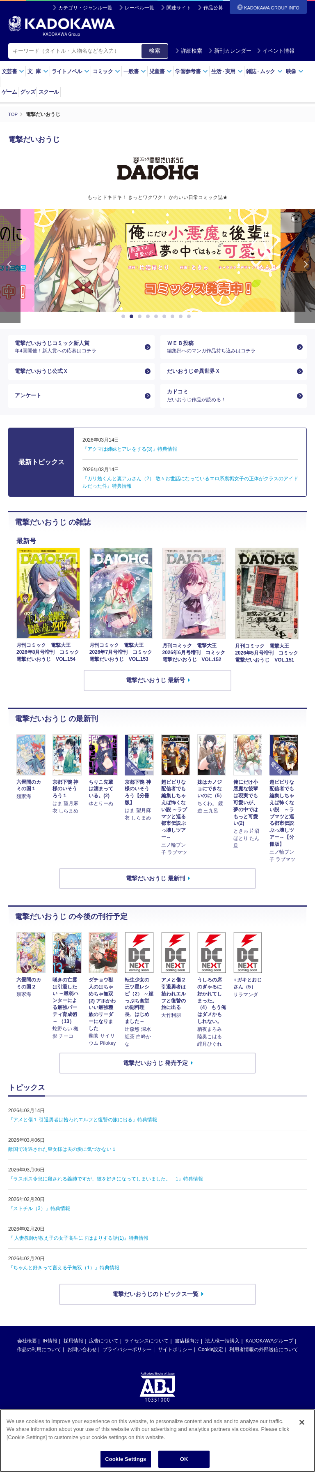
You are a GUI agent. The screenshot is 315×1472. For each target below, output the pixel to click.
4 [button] (149, 317)
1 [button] (124, 317)
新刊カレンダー (229, 51)
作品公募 (213, 8)
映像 (295, 71)
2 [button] (133, 317)
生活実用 (227, 71)
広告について (104, 1351)
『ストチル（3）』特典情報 (39, 1218)
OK (184, 1459)
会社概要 (27, 1351)
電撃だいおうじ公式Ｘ (43, 376)
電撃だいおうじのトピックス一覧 (155, 1304)
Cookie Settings (125, 1459)
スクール (49, 92)
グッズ (27, 92)
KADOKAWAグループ (269, 1351)
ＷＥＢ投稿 (230, 349)
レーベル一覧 (139, 8)
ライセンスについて (146, 1351)
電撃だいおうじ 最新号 (155, 690)
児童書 (160, 71)
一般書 (134, 71)
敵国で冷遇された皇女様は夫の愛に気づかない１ (62, 1159)
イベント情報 (275, 51)
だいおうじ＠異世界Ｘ (195, 376)
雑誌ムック (264, 71)
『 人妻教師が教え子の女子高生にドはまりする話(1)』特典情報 (78, 1248)
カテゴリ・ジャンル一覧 (85, 8)
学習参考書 (191, 71)
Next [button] (304, 266)
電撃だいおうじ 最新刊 (155, 888)
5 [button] (157, 317)
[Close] (302, 1422)
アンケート (29, 403)
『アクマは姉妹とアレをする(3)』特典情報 (129, 459)
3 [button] (141, 317)
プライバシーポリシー (127, 1359)
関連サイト (179, 8)
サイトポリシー (175, 1359)
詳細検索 (188, 51)
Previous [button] (10, 266)
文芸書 (13, 71)
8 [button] (182, 317)
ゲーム (9, 92)
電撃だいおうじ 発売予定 (155, 1072)
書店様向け (187, 1351)
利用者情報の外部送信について (263, 1359)
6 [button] (165, 317)
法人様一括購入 (222, 1351)
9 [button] (190, 317)
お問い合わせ (82, 1359)
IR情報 (50, 1351)
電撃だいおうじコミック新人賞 (78, 349)
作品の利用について (39, 1359)
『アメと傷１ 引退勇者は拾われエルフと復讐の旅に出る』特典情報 (82, 1129)
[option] (157, 260)
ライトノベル (70, 71)
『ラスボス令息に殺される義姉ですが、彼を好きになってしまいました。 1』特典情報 (105, 1189)
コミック (106, 71)
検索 (154, 50)
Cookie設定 (210, 1359)
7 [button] (174, 317)
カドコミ (230, 404)
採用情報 (73, 1351)
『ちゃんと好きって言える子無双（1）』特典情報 (63, 1277)
